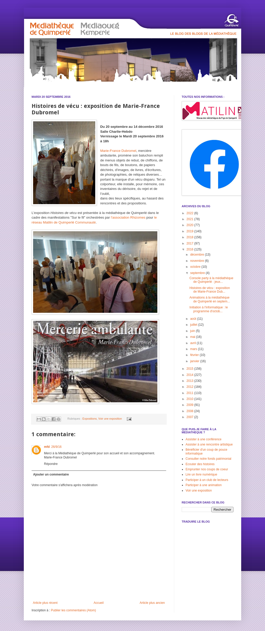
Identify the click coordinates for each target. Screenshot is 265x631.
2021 (190, 219)
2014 (190, 375)
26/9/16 (56, 447)
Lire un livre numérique (201, 474)
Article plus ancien (152, 603)
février (195, 355)
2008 (190, 411)
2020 (190, 225)
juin (193, 331)
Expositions (90, 418)
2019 (190, 231)
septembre (198, 273)
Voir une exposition (110, 418)
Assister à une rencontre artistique (209, 444)
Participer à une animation (204, 485)
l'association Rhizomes (128, 217)
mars (194, 349)
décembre (197, 254)
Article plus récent (45, 603)
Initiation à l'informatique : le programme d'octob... (208, 309)
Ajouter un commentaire (51, 474)
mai (193, 337)
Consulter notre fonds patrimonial (208, 459)
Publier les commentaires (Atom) (73, 610)
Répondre (51, 464)
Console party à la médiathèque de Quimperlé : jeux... (211, 280)
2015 (190, 368)
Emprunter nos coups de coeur (207, 469)
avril (193, 343)
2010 (190, 399)
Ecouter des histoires (200, 464)
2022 (190, 213)
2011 (190, 393)
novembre (197, 261)
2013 (190, 381)
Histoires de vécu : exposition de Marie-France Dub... (209, 289)
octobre (195, 267)
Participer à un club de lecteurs (207, 480)
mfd (47, 447)
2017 (190, 243)
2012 (190, 387)
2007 (190, 417)
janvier (195, 361)
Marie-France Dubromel (118, 151)
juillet (194, 324)
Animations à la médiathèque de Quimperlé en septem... (209, 299)
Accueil (99, 603)
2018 (190, 237)
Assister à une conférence (204, 439)
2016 (190, 249)
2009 (190, 405)
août (193, 319)
